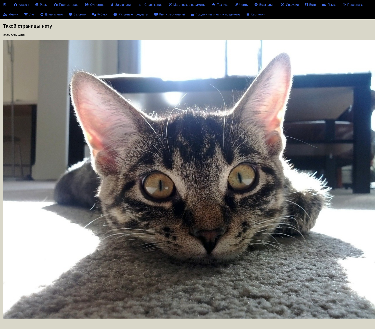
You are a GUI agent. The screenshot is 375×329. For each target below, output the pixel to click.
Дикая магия (51, 14)
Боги (310, 4)
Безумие (77, 14)
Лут (29, 14)
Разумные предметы (131, 14)
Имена (10, 14)
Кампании (256, 14)
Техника (220, 4)
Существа (94, 4)
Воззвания (264, 4)
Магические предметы (187, 4)
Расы (41, 4)
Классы (21, 4)
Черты (242, 4)
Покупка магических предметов (216, 14)
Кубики (99, 14)
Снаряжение (150, 4)
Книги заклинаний (169, 14)
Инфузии (289, 4)
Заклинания (121, 4)
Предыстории (66, 4)
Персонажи (353, 4)
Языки (329, 4)
